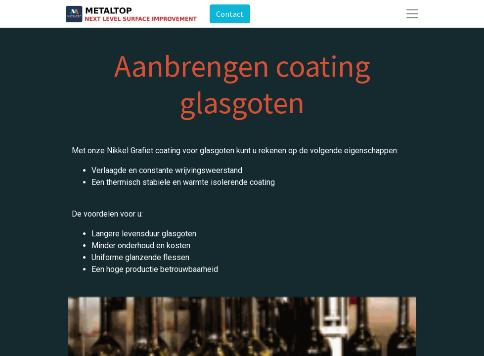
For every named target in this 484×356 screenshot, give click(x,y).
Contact (230, 14)
